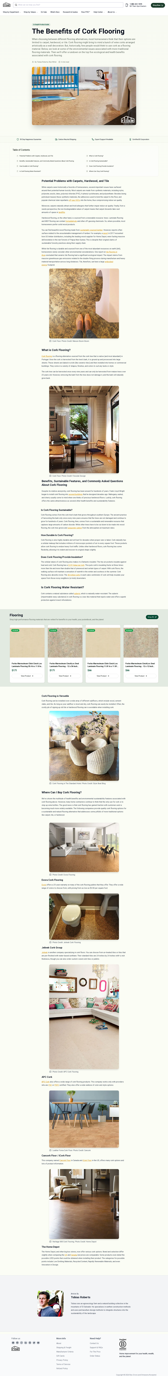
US (66, 1255)
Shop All (152, 617)
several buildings (76, 494)
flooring (71, 39)
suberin (77, 593)
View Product (27, 676)
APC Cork (45, 1082)
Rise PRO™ (85, 12)
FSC (50, 1085)
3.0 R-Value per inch (76, 565)
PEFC (56, 1085)
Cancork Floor (65, 1160)
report (105, 233)
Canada (74, 1255)
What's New (55, 12)
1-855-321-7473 (136, 4)
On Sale (44, 12)
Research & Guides (70, 12)
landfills (62, 212)
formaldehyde (71, 221)
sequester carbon (75, 528)
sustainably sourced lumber (91, 230)
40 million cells (74, 575)
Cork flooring (47, 356)
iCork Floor (87, 1160)
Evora (44, 885)
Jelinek (45, 952)
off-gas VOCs (74, 200)
